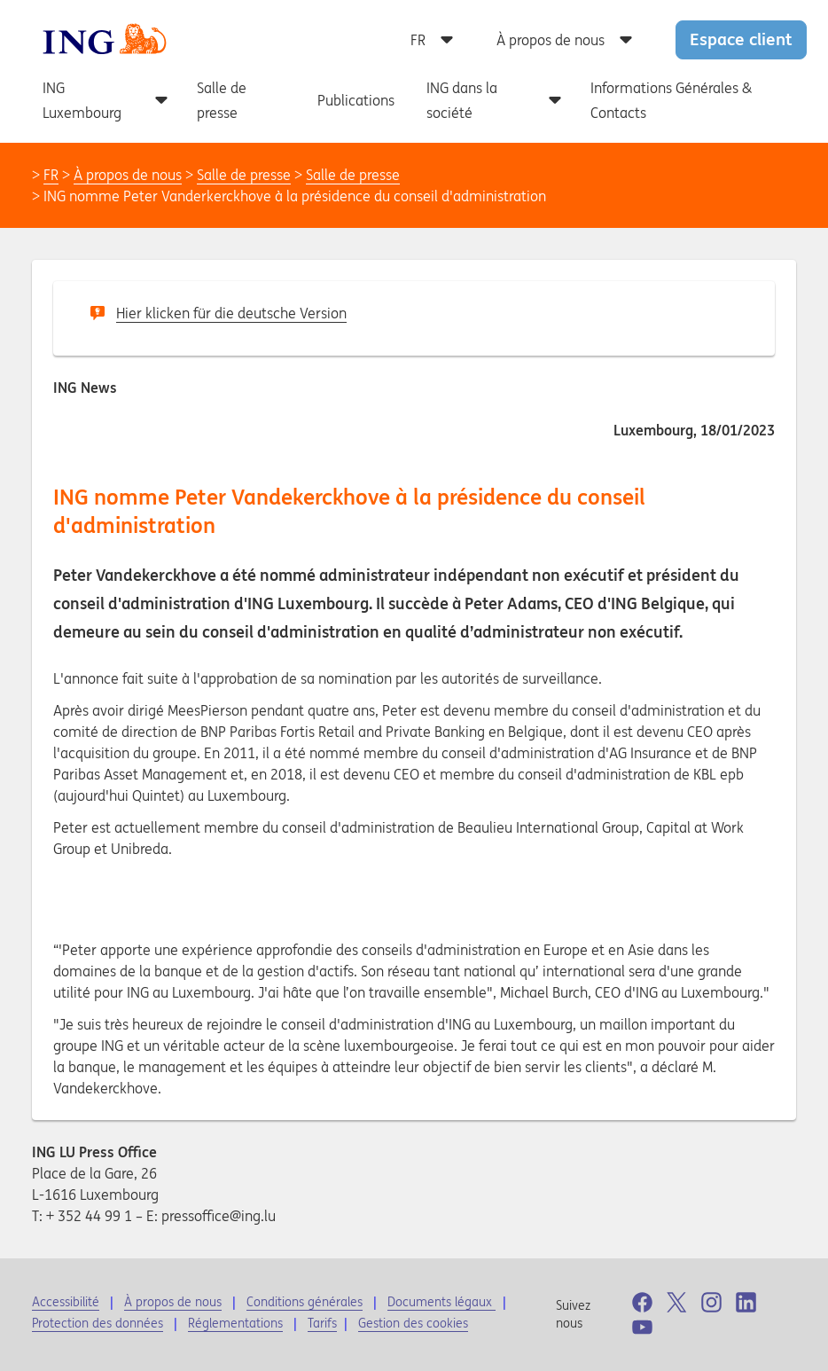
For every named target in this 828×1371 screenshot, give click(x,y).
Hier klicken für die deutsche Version (231, 313)
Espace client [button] (741, 39)
